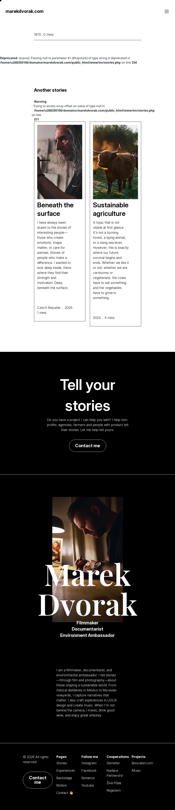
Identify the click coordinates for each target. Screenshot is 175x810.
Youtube (87, 785)
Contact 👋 (64, 793)
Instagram (89, 763)
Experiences (65, 770)
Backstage (64, 778)
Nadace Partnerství (115, 773)
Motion (61, 785)
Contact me (87, 445)
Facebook (89, 770)
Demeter (113, 763)
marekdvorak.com (25, 11)
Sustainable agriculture (111, 209)
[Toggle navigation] (166, 12)
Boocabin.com (142, 763)
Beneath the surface (55, 209)
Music (136, 770)
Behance (88, 778)
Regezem (114, 790)
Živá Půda (114, 783)
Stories (61, 763)
